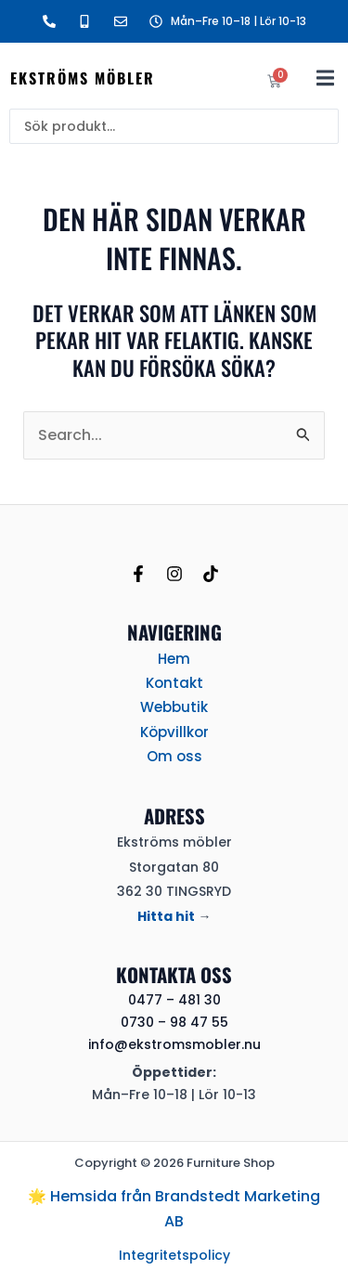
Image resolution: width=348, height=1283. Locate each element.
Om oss (174, 756)
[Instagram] (174, 573)
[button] (325, 77)
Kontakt (174, 683)
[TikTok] (210, 573)
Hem (174, 658)
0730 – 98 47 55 (174, 1022)
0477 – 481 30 (174, 1000)
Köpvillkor (174, 732)
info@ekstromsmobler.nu (174, 1044)
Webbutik (174, 707)
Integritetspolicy (174, 1255)
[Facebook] (138, 573)
